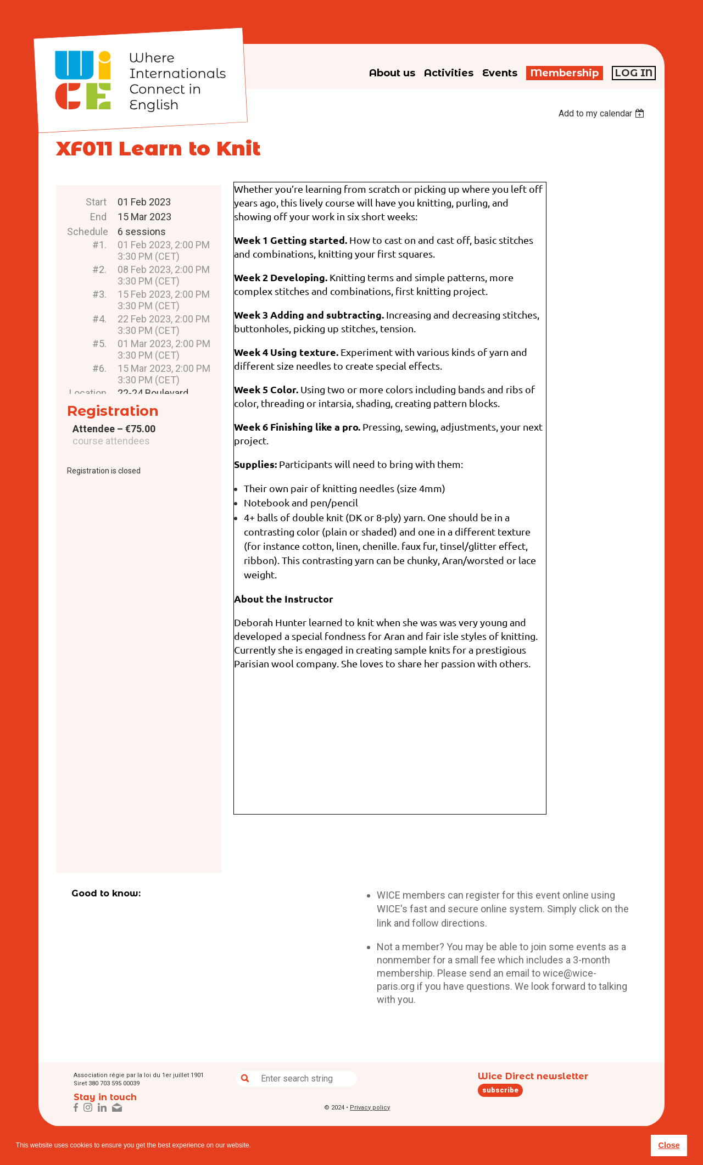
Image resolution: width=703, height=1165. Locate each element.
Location (88, 393)
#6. (99, 368)
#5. (99, 343)
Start (96, 202)
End (98, 216)
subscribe (500, 1090)
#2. (99, 269)
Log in (633, 73)
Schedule (87, 231)
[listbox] (603, 113)
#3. (99, 294)
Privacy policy (370, 1107)
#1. (99, 244)
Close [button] (668, 1145)
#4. (99, 319)
